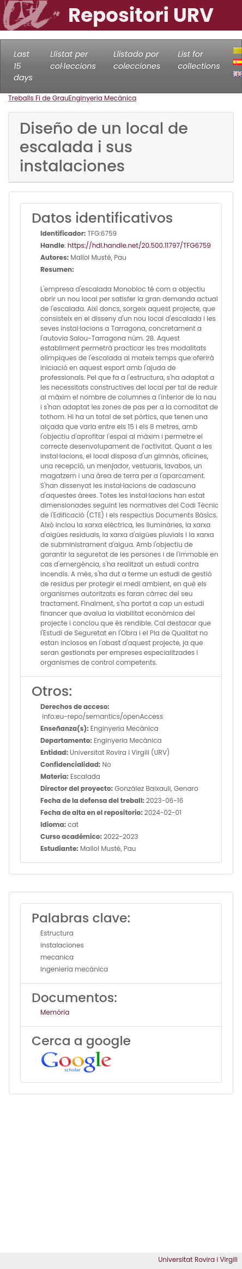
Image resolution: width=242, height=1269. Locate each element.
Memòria (54, 1012)
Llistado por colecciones (136, 60)
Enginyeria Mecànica (103, 98)
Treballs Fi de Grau (38, 98)
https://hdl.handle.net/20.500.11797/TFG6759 (139, 245)
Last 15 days (23, 66)
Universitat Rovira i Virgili (198, 1259)
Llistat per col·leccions (73, 60)
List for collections (199, 60)
